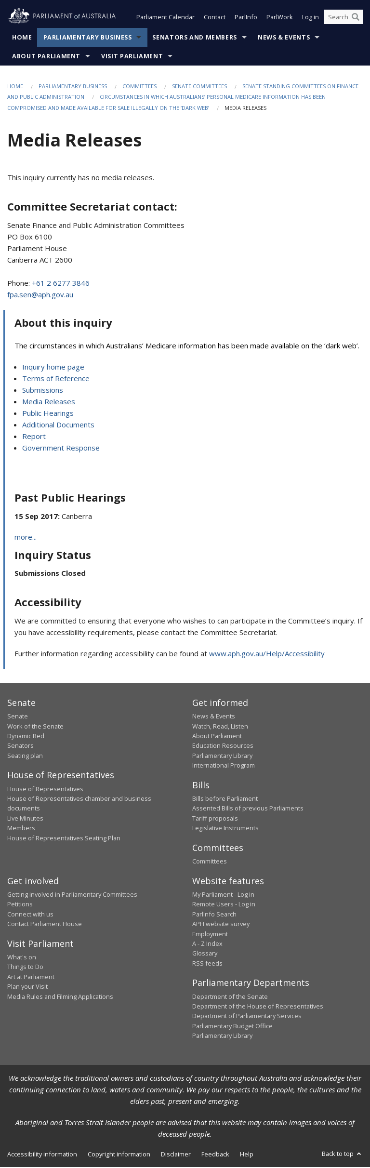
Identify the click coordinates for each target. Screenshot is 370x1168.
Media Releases (48, 402)
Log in (310, 18)
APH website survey (221, 924)
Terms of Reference (56, 379)
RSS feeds (207, 964)
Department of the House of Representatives (257, 1007)
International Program (223, 766)
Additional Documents (58, 425)
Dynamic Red (25, 736)
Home (22, 38)
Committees (139, 87)
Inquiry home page (53, 367)
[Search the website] (343, 18)
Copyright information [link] (119, 1155)
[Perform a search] (355, 18)
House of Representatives (45, 789)
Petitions (20, 905)
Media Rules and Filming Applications (60, 997)
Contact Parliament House (44, 924)
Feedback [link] (215, 1155)
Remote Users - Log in (223, 905)
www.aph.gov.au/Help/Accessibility (267, 654)
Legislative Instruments (225, 828)
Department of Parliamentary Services (247, 1017)
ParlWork (279, 18)
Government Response (61, 448)
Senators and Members (194, 38)
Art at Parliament (30, 977)
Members (21, 828)
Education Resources (222, 747)
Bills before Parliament (225, 799)
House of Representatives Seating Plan (63, 839)
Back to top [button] (342, 1154)
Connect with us (30, 915)
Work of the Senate (35, 727)
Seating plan (25, 756)
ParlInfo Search (214, 915)
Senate (17, 717)
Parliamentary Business (87, 38)
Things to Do (25, 968)
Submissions (42, 391)
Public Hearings (48, 414)
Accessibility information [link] (42, 1155)
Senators (20, 747)
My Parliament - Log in (223, 895)
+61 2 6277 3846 (61, 284)
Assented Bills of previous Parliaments (248, 809)
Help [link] (246, 1155)
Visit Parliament (132, 57)
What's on (21, 958)
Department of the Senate (230, 997)
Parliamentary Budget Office (232, 1026)
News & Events (284, 38)
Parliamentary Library (222, 756)
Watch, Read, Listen (220, 727)
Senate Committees (199, 87)
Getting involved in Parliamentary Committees (72, 895)
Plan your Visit (27, 987)
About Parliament (46, 57)
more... (25, 538)
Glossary (204, 954)
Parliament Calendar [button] (165, 18)
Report (34, 437)
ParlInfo (246, 18)
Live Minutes (25, 819)
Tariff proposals (215, 819)
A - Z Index (207, 944)
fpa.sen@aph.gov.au (40, 295)
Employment (210, 934)
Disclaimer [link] (176, 1155)
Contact (214, 18)
